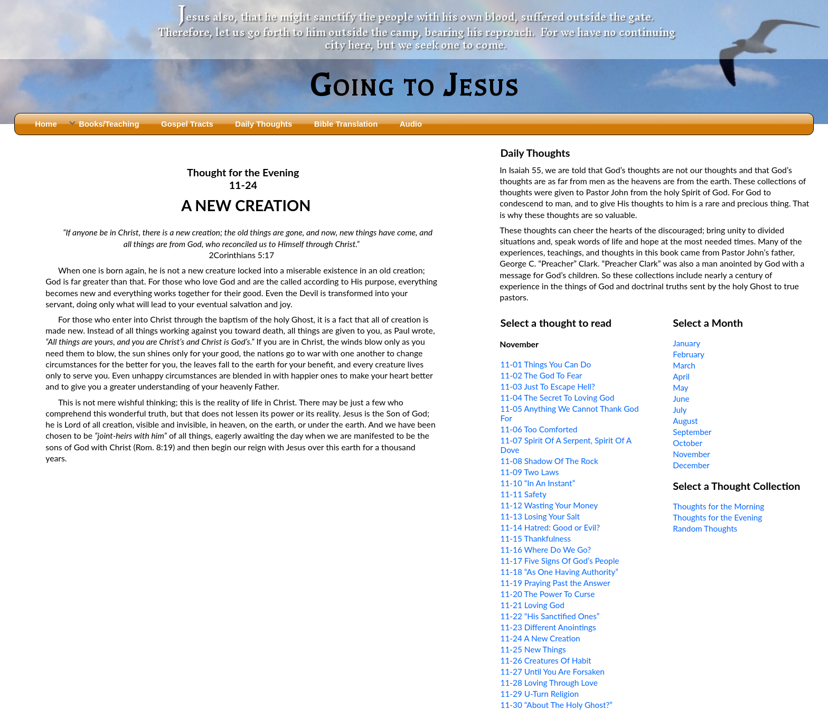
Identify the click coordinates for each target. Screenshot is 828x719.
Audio (411, 123)
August (685, 420)
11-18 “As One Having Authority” (559, 571)
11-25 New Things (533, 649)
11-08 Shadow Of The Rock (549, 461)
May (680, 387)
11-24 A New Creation (540, 638)
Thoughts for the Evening (717, 517)
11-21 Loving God (532, 605)
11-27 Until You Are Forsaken (553, 671)
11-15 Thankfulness (536, 538)
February (688, 354)
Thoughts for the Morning (718, 506)
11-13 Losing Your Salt (540, 516)
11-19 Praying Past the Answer (555, 583)
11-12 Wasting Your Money (549, 505)
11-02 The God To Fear (541, 375)
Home (46, 123)
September (692, 432)
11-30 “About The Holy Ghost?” (557, 704)
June (681, 398)
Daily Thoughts (263, 123)
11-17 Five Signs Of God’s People (560, 560)
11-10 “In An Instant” (538, 483)
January (686, 343)
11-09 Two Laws (530, 472)
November (691, 454)
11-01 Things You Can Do (546, 364)
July (679, 409)
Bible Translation (346, 123)
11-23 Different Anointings (548, 627)
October (687, 443)
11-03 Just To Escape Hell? (548, 386)
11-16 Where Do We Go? (546, 549)
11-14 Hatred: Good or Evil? (550, 527)
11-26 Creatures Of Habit (546, 660)
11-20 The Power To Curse (548, 594)
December (691, 465)
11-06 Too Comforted (539, 429)
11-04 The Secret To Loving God (558, 397)
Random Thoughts (705, 528)
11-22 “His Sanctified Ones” (550, 616)
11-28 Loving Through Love (549, 682)
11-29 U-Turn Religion (540, 693)
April (681, 376)
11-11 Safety (524, 494)
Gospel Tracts (187, 123)
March (684, 365)
